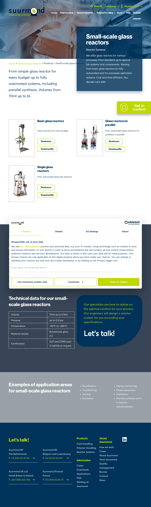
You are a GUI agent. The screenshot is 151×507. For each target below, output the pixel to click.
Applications (83, 473)
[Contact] (134, 107)
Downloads (83, 469)
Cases (54, 13)
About (120, 13)
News (102, 480)
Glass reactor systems (29, 63)
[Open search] (97, 6)
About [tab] (125, 231)
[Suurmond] (26, 15)
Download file (47, 149)
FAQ (128, 13)
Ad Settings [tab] (92, 231)
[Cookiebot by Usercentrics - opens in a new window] (127, 223)
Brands (103, 471)
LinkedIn (137, 19)
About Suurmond (108, 455)
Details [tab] (59, 231)
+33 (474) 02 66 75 (54, 479)
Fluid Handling (66, 13)
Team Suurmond (108, 459)
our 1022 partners (30, 246)
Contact (103, 475)
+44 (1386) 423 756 (20, 479)
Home (12, 63)
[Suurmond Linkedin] (132, 439)
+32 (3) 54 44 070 (54, 458)
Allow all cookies (119, 282)
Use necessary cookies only (32, 282)
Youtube (137, 13)
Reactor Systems (85, 13)
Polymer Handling (105, 13)
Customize (75, 282)
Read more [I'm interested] (46, 141)
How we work (106, 447)
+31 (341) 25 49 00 (20, 458)
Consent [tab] (25, 231)
